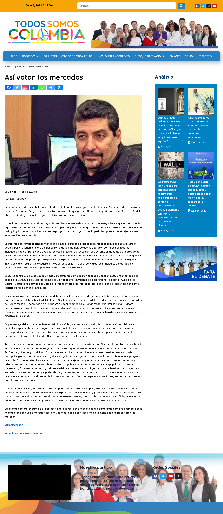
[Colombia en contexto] (115, 56)
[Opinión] (189, 56)
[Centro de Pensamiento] (78, 56)
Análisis (164, 77)
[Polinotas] (50, 56)
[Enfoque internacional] (150, 56)
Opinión (18, 66)
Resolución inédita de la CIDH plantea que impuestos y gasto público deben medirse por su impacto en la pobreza (199, 193)
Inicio (7, 66)
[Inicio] (14, 56)
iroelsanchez (14, 424)
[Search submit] (181, 6)
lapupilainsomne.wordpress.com (25, 433)
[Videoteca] (206, 56)
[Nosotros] (30, 56)
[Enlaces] (175, 56)
